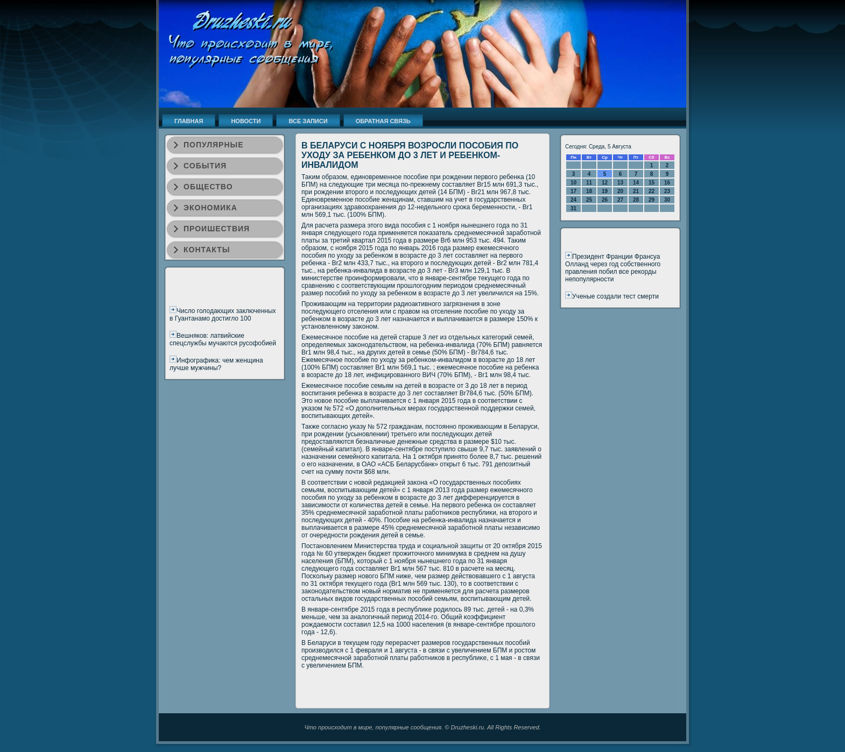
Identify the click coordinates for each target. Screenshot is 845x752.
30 (667, 200)
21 (636, 191)
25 (589, 200)
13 (620, 183)
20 (620, 191)
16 (667, 183)
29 (651, 200)
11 (589, 183)
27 (620, 200)
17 (573, 191)
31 (573, 208)
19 (605, 191)
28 (636, 200)
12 (605, 183)
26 (605, 200)
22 (651, 191)
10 (573, 183)
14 (636, 183)
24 (573, 200)
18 (589, 191)
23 (667, 191)
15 (651, 183)
